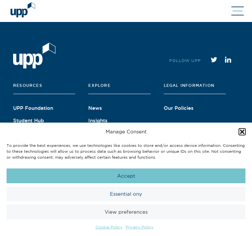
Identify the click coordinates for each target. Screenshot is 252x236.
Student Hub (28, 120)
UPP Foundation (33, 107)
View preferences (126, 212)
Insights (98, 120)
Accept (126, 176)
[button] (242, 131)
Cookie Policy (108, 227)
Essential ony (126, 194)
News (95, 107)
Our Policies (179, 107)
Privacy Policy (139, 227)
